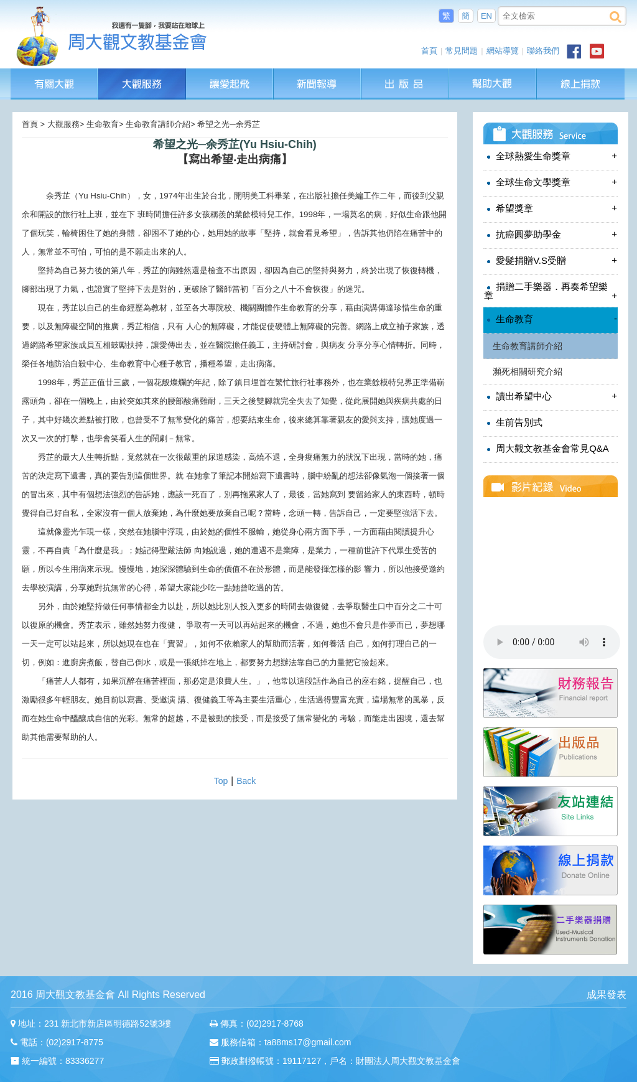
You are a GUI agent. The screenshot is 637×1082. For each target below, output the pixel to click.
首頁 (429, 50)
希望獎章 (550, 208)
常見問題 (461, 50)
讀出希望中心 (550, 396)
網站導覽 (502, 50)
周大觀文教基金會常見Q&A (546, 448)
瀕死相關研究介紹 (527, 371)
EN (486, 16)
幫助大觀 (493, 74)
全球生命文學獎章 (550, 182)
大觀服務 (142, 74)
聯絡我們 (543, 50)
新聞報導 (318, 74)
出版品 (405, 74)
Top (221, 781)
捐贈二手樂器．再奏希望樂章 (550, 291)
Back (246, 781)
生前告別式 (513, 422)
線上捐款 (581, 84)
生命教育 (550, 319)
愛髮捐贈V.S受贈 (550, 260)
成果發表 (606, 994)
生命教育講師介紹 (527, 346)
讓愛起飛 (230, 74)
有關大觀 (54, 74)
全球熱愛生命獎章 (550, 156)
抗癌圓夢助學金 (550, 234)
